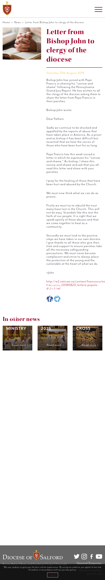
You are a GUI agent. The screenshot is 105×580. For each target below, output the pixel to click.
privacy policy (69, 570)
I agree (52, 575)
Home (6, 22)
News (17, 22)
